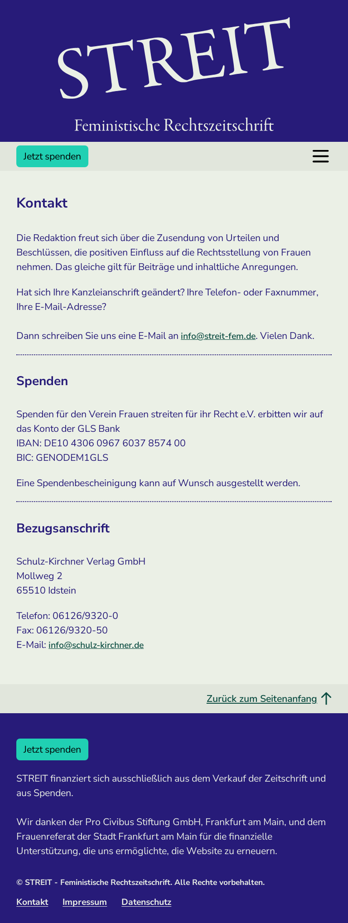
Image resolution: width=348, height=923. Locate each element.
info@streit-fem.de (218, 336)
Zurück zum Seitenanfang (269, 699)
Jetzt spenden (52, 156)
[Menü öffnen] (320, 156)
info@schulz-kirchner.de (96, 645)
